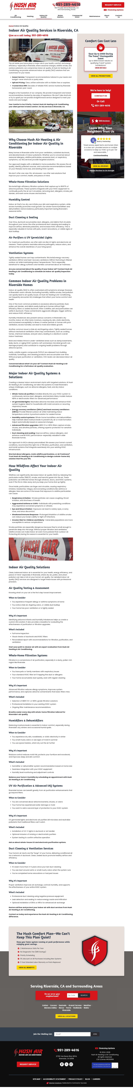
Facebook (62, 1070)
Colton (45, 1010)
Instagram (71, 1070)
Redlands (77, 1012)
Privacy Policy (100, 1071)
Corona (53, 1010)
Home (11, 25)
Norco (61, 1012)
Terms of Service (106, 1071)
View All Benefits (26, 971)
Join (96, 1039)
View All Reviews (100, 166)
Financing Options (114, 9)
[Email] (73, 1040)
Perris (68, 1012)
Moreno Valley (50, 1012)
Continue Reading (100, 155)
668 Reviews (104, 121)
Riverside (66, 1015)
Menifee (87, 1010)
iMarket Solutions (55, 1088)
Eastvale (62, 1010)
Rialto (86, 1012)
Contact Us (100, 96)
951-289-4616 (68, 3)
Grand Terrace (75, 1010)
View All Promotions (100, 76)
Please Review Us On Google (102, 170)
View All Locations (66, 1021)
